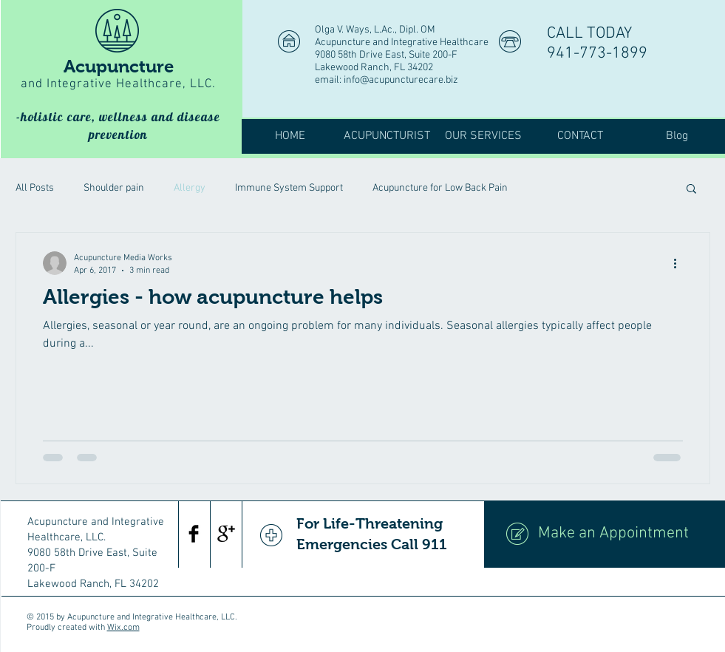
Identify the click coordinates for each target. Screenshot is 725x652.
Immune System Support (289, 188)
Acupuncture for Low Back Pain (440, 188)
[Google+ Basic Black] (226, 534)
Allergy (189, 188)
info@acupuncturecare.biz (401, 80)
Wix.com (123, 627)
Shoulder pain (114, 188)
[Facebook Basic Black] (193, 534)
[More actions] (681, 263)
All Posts (35, 188)
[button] (691, 189)
